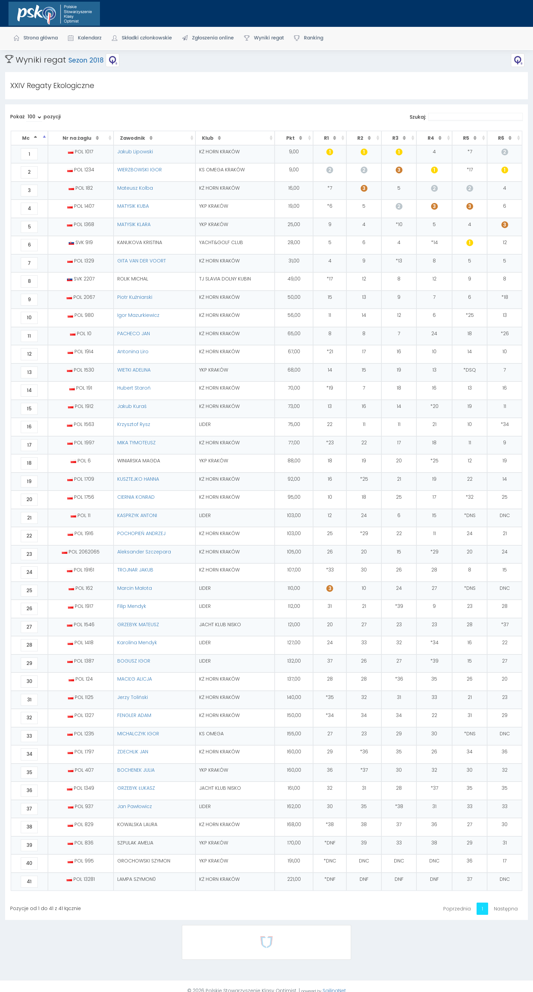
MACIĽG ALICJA (134, 678)
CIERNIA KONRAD (136, 497)
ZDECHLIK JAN (132, 751)
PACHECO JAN (133, 333)
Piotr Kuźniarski (134, 297)
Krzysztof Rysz (133, 424)
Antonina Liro (133, 351)
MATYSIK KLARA (134, 224)
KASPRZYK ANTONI (137, 515)
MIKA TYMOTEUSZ (136, 442)
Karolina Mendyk (137, 642)
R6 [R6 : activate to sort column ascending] (501, 138)
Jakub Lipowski (135, 151)
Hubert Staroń (134, 387)
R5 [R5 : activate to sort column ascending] (466, 138)
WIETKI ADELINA (134, 369)
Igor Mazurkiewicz (138, 315)
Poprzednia (457, 908)
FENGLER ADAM (134, 715)
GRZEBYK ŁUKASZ (136, 788)
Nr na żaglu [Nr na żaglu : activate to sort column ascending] (77, 138)
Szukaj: (466, 117)
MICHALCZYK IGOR (138, 733)
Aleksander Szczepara (144, 551)
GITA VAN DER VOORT (141, 260)
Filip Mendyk (131, 606)
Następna (506, 908)
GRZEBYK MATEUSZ (138, 624)
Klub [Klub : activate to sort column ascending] (208, 138)
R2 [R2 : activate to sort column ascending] (360, 138)
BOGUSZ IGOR (133, 660)
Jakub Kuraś (132, 406)
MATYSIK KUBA (133, 206)
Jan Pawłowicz (134, 806)
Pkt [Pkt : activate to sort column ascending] (291, 138)
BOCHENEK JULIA (136, 770)
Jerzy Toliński (132, 697)
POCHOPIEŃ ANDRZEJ (141, 533)
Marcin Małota (134, 588)
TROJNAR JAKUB (135, 569)
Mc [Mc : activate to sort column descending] (26, 138)
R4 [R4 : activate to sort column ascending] (431, 138)
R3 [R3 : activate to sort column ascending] (395, 138)
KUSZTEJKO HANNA (138, 479)
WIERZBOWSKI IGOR (139, 169)
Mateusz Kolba (135, 188)
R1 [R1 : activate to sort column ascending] (327, 138)
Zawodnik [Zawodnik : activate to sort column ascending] (133, 138)
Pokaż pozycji (35, 117)
